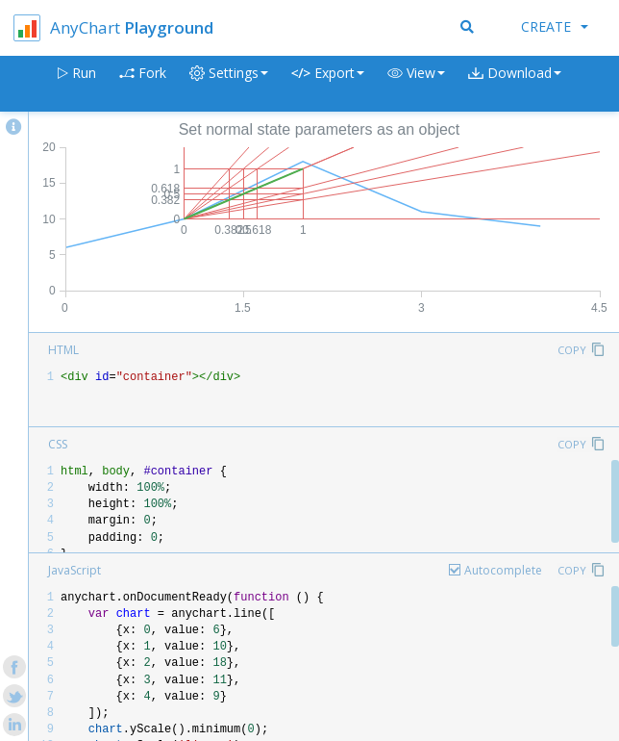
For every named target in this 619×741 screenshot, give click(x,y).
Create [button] (554, 26)
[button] (416, 84)
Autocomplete (503, 570)
